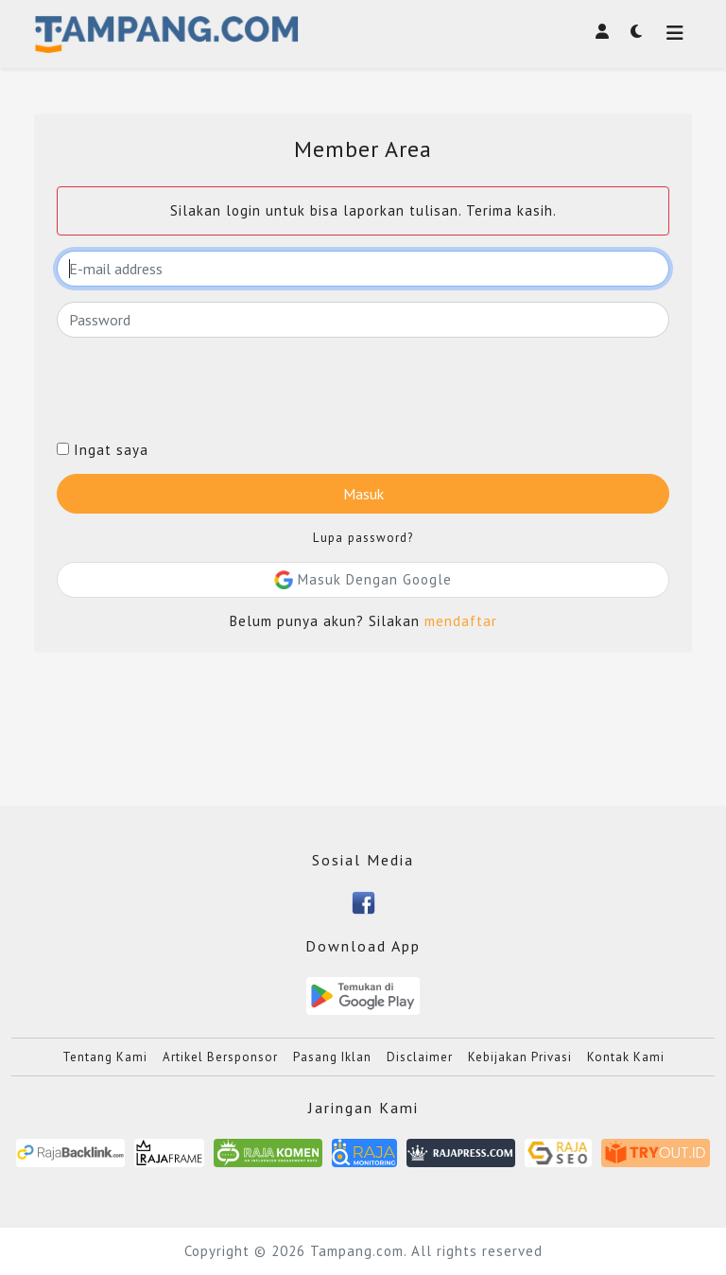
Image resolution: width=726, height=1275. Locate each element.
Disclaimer (420, 1057)
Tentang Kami (104, 1057)
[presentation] (200, 390)
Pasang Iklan (332, 1057)
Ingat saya (102, 450)
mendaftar (460, 621)
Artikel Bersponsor (220, 1057)
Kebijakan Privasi (520, 1057)
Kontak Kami (626, 1057)
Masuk (363, 493)
